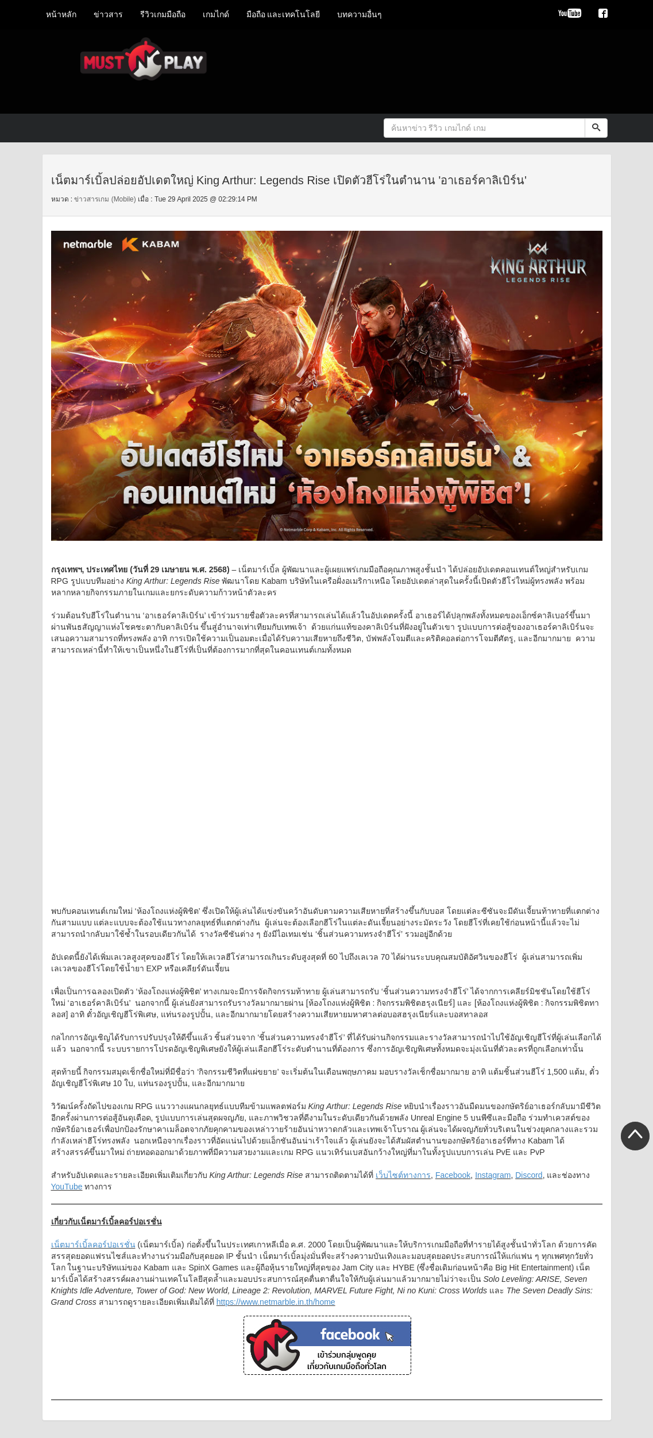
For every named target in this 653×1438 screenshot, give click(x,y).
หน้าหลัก (61, 14)
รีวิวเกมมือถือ (163, 14)
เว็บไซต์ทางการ (403, 1175)
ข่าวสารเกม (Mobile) (105, 199)
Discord (528, 1175)
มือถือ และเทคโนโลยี (283, 14)
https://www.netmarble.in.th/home (276, 1302)
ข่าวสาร (108, 14)
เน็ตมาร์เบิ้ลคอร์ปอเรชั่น (93, 1244)
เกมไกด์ (216, 14)
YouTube (67, 1186)
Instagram (493, 1175)
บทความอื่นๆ (359, 14)
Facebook (452, 1175)
